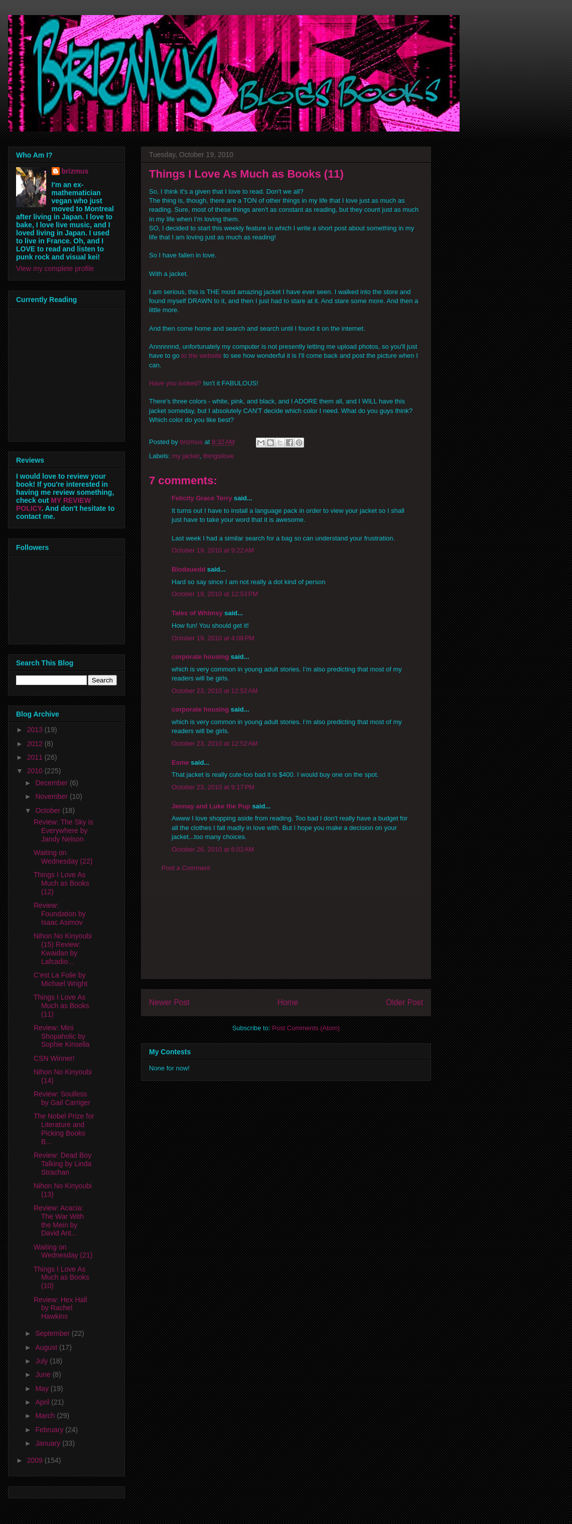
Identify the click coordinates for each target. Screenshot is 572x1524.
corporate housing (200, 656)
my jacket (186, 456)
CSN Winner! (54, 1058)
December (52, 783)
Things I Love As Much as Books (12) (61, 883)
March (46, 1416)
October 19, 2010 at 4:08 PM (213, 638)
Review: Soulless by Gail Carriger (62, 1098)
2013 (36, 730)
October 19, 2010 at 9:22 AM (213, 550)
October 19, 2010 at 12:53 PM (215, 594)
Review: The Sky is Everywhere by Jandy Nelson (63, 830)
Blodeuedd (188, 569)
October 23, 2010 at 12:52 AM (215, 691)
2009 (36, 1460)
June (43, 1374)
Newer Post (169, 1002)
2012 (36, 744)
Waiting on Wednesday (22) (63, 857)
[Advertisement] (286, 933)
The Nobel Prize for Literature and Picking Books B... (64, 1128)
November (52, 796)
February (50, 1430)
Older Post (404, 1002)
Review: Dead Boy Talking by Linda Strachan (62, 1163)
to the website (201, 355)
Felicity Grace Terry (202, 498)
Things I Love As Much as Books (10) (61, 1277)
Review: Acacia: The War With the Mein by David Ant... (59, 1220)
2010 (36, 771)
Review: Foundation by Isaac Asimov (60, 913)
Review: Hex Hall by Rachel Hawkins (60, 1308)
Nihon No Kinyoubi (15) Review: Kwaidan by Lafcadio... (63, 948)
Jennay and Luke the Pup (211, 806)
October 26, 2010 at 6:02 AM (213, 849)
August (47, 1347)
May (42, 1388)
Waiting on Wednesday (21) (63, 1251)
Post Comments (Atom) (306, 1028)
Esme (180, 762)
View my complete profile (55, 268)
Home (288, 1002)
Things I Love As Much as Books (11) (61, 1005)
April (43, 1402)
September (53, 1333)
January (48, 1443)
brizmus (75, 171)
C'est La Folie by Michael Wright (60, 979)
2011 (36, 757)
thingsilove (218, 456)
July (42, 1361)
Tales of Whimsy (197, 613)
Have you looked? (175, 383)
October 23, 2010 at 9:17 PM (213, 787)
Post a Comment (186, 868)
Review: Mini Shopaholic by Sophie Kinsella (62, 1036)
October (48, 810)
